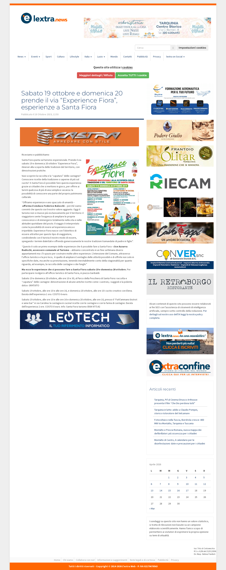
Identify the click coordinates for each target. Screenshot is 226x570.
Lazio (101, 56)
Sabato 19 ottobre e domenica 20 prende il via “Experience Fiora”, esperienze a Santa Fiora (72, 100)
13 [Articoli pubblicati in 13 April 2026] (152, 490)
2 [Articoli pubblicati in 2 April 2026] (177, 477)
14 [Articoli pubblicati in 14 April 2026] (161, 490)
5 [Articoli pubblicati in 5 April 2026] (204, 477)
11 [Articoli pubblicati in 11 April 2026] (196, 484)
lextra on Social (175, 56)
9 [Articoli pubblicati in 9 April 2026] (177, 484)
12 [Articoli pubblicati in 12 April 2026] (204, 484)
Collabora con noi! (85, 560)
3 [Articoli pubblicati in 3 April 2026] (186, 477)
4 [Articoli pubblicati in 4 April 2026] (195, 477)
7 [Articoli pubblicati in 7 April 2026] (160, 484)
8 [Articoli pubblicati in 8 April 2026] (169, 484)
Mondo (114, 56)
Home (57, 560)
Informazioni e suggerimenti (112, 560)
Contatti (127, 56)
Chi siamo (68, 560)
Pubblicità (142, 56)
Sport (49, 56)
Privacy (157, 56)
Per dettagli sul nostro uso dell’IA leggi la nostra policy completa (178, 314)
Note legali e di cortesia (142, 560)
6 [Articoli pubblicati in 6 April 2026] (151, 484)
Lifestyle (74, 56)
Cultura (60, 56)
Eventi (35, 56)
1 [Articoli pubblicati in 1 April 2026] (169, 477)
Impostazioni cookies (192, 47)
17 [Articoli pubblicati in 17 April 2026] (187, 490)
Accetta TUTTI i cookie (132, 75)
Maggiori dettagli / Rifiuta (96, 75)
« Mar (152, 508)
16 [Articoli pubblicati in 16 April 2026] (178, 490)
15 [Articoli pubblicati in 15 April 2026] (169, 490)
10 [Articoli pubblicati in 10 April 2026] (187, 484)
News (22, 56)
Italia (88, 56)
